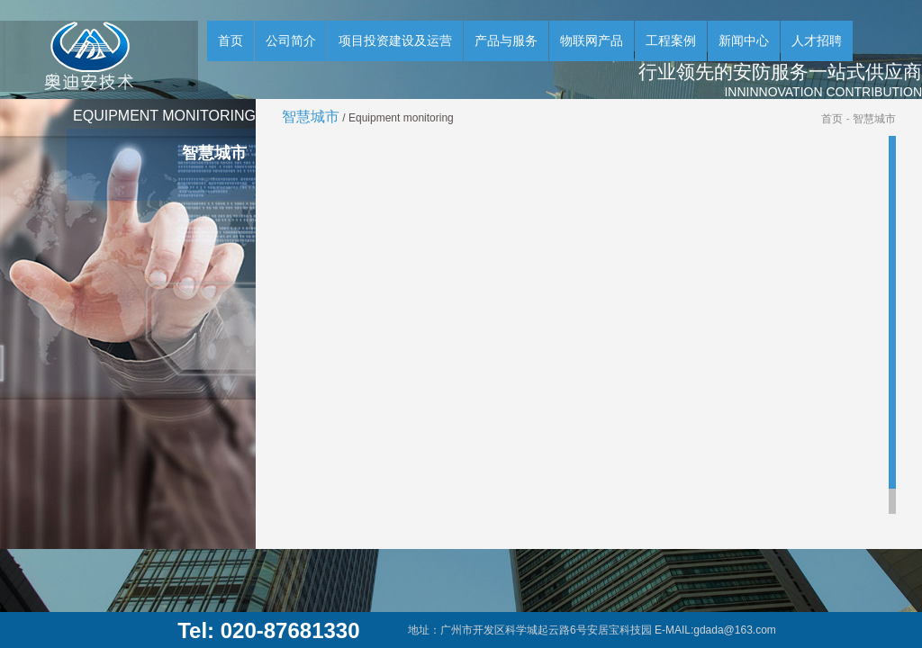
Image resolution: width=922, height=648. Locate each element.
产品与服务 (506, 40)
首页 (230, 40)
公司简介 (291, 40)
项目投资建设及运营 (395, 40)
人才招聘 (816, 40)
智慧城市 (874, 118)
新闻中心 (744, 40)
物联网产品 (591, 40)
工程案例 (671, 40)
